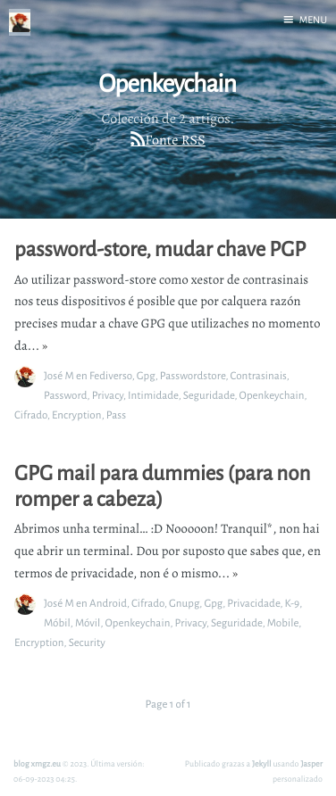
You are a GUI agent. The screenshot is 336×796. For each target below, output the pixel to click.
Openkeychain (272, 394)
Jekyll (262, 763)
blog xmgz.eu (37, 763)
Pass (116, 414)
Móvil (87, 622)
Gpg (146, 375)
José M (59, 375)
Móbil (57, 622)
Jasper (311, 763)
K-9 (292, 602)
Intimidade (153, 394)
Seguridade (209, 394)
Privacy (107, 394)
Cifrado (30, 414)
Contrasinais (259, 375)
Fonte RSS (175, 140)
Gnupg (184, 602)
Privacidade (253, 602)
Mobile (282, 622)
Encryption (77, 414)
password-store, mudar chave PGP (160, 249)
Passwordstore (193, 375)
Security (87, 642)
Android (108, 602)
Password (66, 394)
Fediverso (110, 375)
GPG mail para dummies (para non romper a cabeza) (162, 486)
